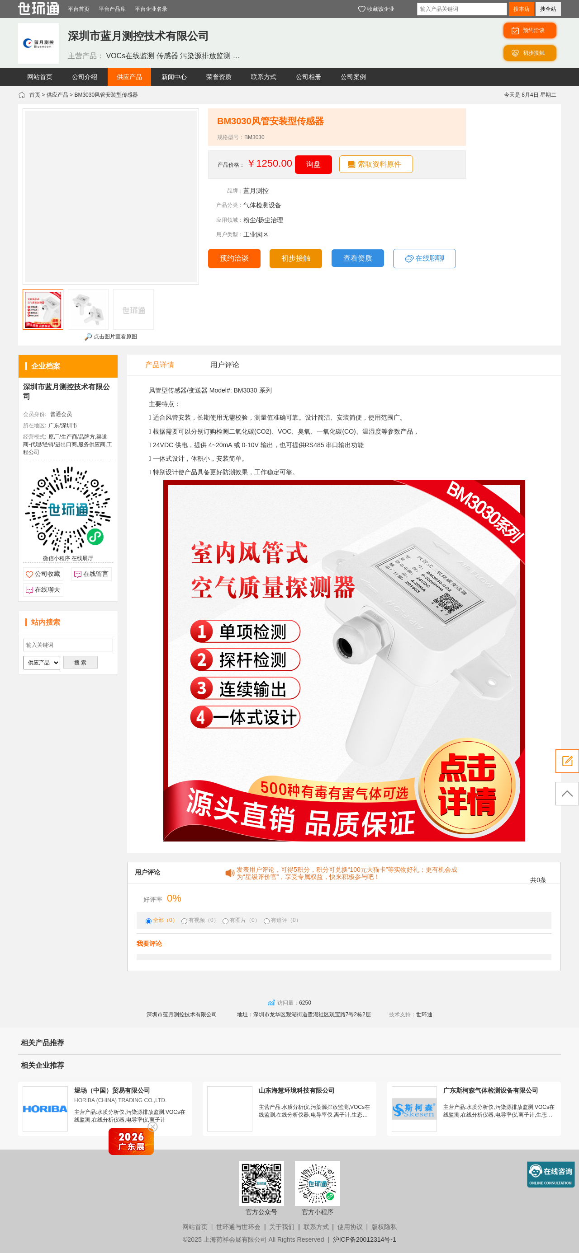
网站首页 (195, 1226)
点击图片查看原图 (111, 337)
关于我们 (281, 1226)
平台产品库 (112, 9)
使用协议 (350, 1226)
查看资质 (357, 258)
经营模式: (34, 437)
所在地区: (34, 425)
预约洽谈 (234, 258)
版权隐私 (384, 1226)
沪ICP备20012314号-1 (364, 1239)
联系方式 (316, 1226)
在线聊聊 (424, 258)
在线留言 (96, 573)
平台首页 (79, 9)
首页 (34, 95)
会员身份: (34, 414)
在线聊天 (47, 589)
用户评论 (224, 365)
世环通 (424, 1014)
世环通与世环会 (238, 1226)
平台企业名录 (151, 9)
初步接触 (295, 258)
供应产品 (57, 95)
